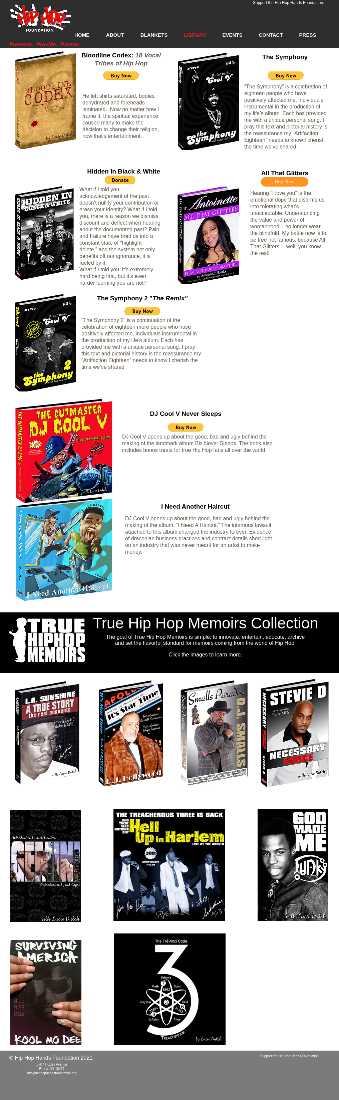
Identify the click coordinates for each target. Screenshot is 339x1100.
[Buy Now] (284, 182)
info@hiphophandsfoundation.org (52, 1073)
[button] (121, 75)
